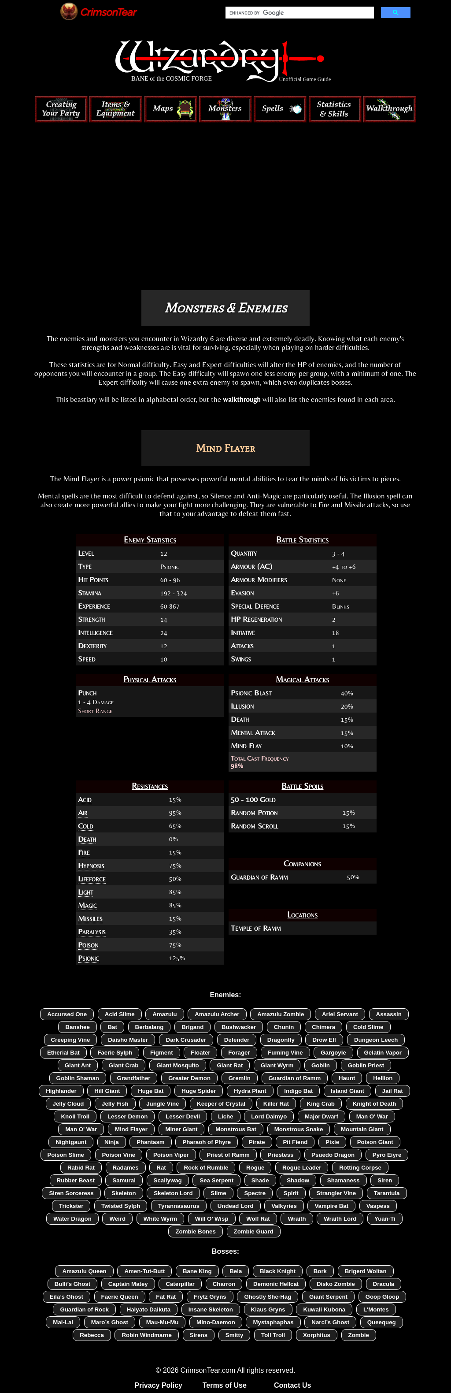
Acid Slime (120, 1014)
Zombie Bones (195, 1231)
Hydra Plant (250, 1091)
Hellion (382, 1078)
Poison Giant (375, 1142)
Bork (320, 1271)
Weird (117, 1218)
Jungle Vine (162, 1103)
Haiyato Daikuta (149, 1309)
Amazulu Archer (217, 1014)
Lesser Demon (127, 1116)
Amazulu (164, 1014)
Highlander (61, 1091)
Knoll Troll (75, 1116)
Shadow (298, 1180)
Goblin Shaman (77, 1078)
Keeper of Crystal (221, 1103)
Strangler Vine (336, 1193)
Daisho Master (128, 1039)
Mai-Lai (63, 1322)
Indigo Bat (298, 1091)
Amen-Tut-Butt (144, 1271)
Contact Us (292, 1385)
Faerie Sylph (114, 1052)
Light (85, 892)
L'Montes (376, 1309)
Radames (126, 1167)
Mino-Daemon (215, 1322)
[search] (298, 13)
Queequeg (381, 1322)
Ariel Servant (340, 1014)
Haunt (347, 1078)
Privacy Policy (159, 1385)
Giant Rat (230, 1065)
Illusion (242, 706)
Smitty (235, 1335)
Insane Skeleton (211, 1309)
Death (240, 719)
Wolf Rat (258, 1218)
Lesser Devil (183, 1116)
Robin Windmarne (146, 1335)
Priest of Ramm (228, 1155)
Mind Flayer (131, 1129)
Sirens (199, 1335)
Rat (161, 1167)
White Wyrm (160, 1218)
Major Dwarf (321, 1116)
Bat (112, 1027)
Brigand (192, 1027)
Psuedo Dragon (333, 1155)
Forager (239, 1052)
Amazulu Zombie (280, 1014)
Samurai (123, 1180)
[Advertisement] (225, 215)
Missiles (90, 918)
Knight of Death (374, 1103)
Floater (200, 1052)
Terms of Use (225, 1385)
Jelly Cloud (68, 1103)
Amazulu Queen (84, 1271)
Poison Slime (66, 1155)
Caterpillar (180, 1284)
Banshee (77, 1027)
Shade (260, 1180)
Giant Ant (78, 1065)
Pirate (257, 1142)
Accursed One (67, 1014)
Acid (85, 799)
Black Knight (278, 1271)
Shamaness (343, 1180)
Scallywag (168, 1180)
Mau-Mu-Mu (162, 1322)
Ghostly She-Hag (267, 1296)
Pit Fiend (295, 1142)
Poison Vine (119, 1155)
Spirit (291, 1193)
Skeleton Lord (173, 1193)
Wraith (297, 1218)
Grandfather (134, 1078)
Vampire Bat (331, 1206)
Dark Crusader (186, 1039)
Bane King (197, 1271)
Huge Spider (198, 1091)
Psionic (88, 958)
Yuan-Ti (385, 1218)
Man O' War (372, 1116)
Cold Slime (368, 1027)
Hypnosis (91, 865)
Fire (84, 852)
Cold (85, 825)
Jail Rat (392, 1091)
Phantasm (150, 1142)
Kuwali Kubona (324, 1309)
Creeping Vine (70, 1039)
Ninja (111, 1142)
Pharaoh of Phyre (206, 1142)
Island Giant (347, 1091)
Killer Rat (276, 1103)
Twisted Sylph (120, 1206)
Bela (235, 1271)
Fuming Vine (285, 1052)
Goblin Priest (366, 1065)
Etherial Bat (63, 1052)
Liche (225, 1116)
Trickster (71, 1206)
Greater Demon (189, 1078)
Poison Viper (171, 1155)
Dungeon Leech (376, 1039)
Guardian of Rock (84, 1309)
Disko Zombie (336, 1284)
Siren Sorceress (71, 1193)
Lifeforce (92, 878)
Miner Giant (182, 1129)
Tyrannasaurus (179, 1206)
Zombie (358, 1335)
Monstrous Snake (298, 1129)
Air (83, 812)
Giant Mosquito (177, 1065)
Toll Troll (273, 1335)
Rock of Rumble (206, 1167)
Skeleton (123, 1193)
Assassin (389, 1014)
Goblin (320, 1065)
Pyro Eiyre (387, 1155)
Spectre (255, 1193)
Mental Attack (253, 732)
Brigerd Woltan (366, 1271)
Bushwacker (239, 1027)
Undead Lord (236, 1206)
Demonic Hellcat (276, 1284)
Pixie (332, 1142)
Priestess (280, 1155)
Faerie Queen (119, 1296)
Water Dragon (72, 1218)
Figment (161, 1052)
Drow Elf (324, 1039)
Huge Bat (150, 1091)
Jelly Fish (115, 1103)
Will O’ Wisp (212, 1218)
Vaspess (378, 1206)
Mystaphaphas (273, 1322)
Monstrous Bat (235, 1129)
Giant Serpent (328, 1296)
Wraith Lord (340, 1218)
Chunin (284, 1027)
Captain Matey (128, 1284)
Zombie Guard (254, 1231)
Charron (224, 1284)
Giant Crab (124, 1065)
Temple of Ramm (256, 928)
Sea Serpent (216, 1180)
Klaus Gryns (268, 1309)
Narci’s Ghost (330, 1322)
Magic (87, 905)
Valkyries (284, 1206)
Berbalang (149, 1027)
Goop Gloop (382, 1296)
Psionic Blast (251, 692)
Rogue (255, 1167)
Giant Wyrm (277, 1065)
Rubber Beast (76, 1180)
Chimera (323, 1027)
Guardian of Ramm (259, 877)
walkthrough (242, 399)
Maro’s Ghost (109, 1322)
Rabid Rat (81, 1167)
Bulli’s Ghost (72, 1284)
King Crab (321, 1103)
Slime (218, 1193)
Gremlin (240, 1078)
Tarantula (387, 1193)
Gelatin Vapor (383, 1052)
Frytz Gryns (210, 1296)
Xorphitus (316, 1335)
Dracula (384, 1284)
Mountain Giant (362, 1129)
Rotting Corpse (360, 1167)
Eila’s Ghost (66, 1296)
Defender (237, 1039)
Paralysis (92, 931)
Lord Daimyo (269, 1116)
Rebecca (92, 1335)
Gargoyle (333, 1052)
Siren (384, 1180)
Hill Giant (107, 1091)
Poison (88, 944)
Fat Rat (166, 1296)
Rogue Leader (301, 1167)
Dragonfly (281, 1039)
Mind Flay (246, 745)
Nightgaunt (70, 1142)
